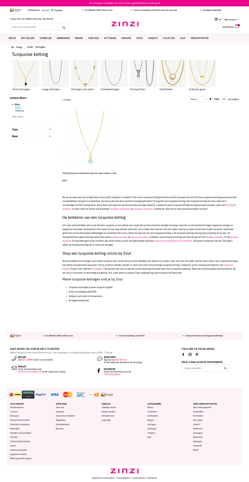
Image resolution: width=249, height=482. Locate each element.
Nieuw (12, 38)
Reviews (60, 428)
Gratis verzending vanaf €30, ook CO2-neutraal (154, 10)
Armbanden (63, 38)
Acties (13, 445)
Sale (149, 437)
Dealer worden (108, 411)
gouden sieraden (119, 237)
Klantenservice (17, 407)
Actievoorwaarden (18, 450)
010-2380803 (26, 19)
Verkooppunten (199, 38)
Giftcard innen (108, 416)
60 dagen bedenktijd (210, 10)
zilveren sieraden (139, 237)
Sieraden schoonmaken (20, 433)
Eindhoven (198, 428)
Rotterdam (198, 416)
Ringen (79, 38)
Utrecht (196, 424)
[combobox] (39, 27)
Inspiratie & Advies (18, 454)
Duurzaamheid (62, 424)
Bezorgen (14, 416)
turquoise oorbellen (143, 209)
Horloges (93, 38)
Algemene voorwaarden (103, 478)
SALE (182, 38)
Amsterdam (198, 411)
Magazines (61, 420)
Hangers (126, 38)
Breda (195, 450)
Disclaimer (152, 478)
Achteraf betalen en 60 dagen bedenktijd (202, 335)
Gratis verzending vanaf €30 (130, 335)
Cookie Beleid (138, 478)
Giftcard (13, 437)
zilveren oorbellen (183, 241)
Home (30, 47)
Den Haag (197, 420)
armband (66, 209)
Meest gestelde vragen (21, 458)
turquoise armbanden (120, 209)
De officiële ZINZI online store (97, 10)
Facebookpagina (112, 374)
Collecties (169, 38)
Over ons (60, 407)
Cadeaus (153, 38)
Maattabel (15, 428)
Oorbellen (45, 38)
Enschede (197, 445)
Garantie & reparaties (20, 424)
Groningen (198, 433)
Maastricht (197, 437)
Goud (139, 38)
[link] (231, 19)
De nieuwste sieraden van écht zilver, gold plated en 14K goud (124, 3)
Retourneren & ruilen (20, 420)
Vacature (60, 411)
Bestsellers (27, 38)
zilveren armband (162, 241)
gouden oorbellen (215, 237)
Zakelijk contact (109, 407)
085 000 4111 (48, 19)
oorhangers (97, 269)
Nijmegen (197, 441)
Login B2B (106, 420)
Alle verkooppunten (202, 407)
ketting (229, 205)
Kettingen (110, 38)
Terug (17, 47)
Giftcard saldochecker (20, 441)
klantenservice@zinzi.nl (29, 371)
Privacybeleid (123, 478)
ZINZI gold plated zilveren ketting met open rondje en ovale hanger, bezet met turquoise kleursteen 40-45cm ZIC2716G (89, 173)
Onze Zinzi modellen (65, 416)
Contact (13, 411)
